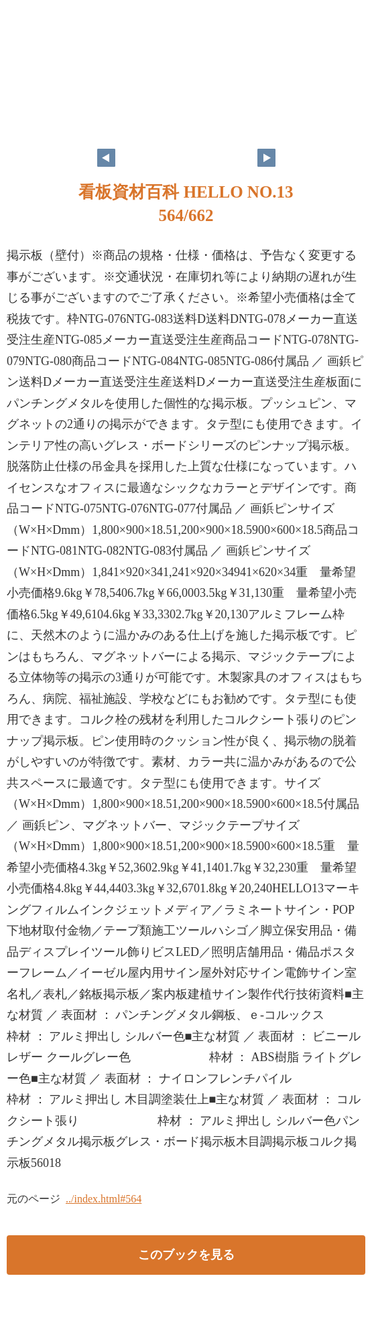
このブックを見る (186, 1254)
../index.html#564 (103, 1198)
